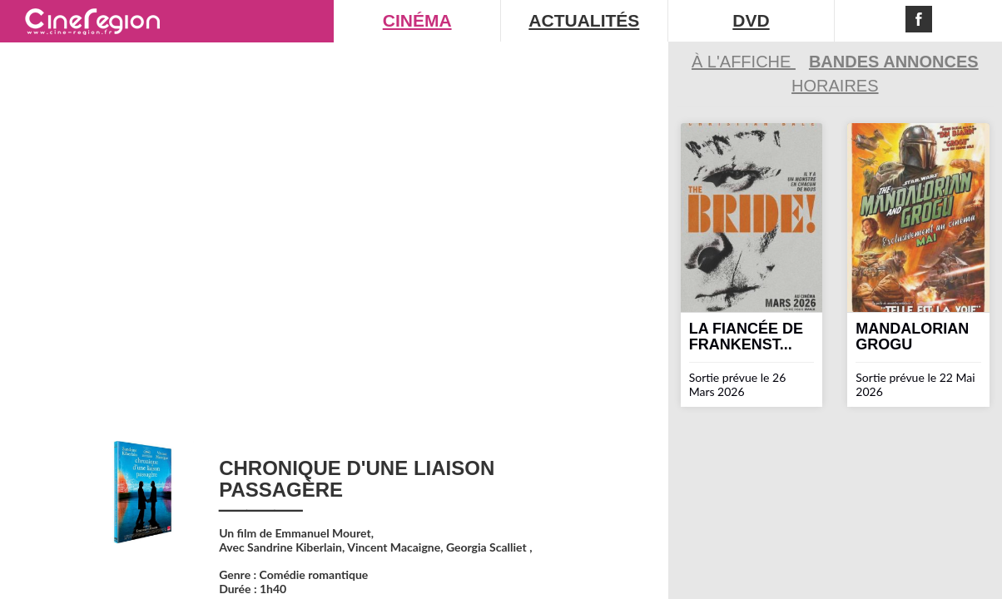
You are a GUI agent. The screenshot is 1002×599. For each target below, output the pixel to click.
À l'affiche (744, 61)
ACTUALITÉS (583, 20)
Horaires (834, 86)
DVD (750, 20)
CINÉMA (417, 20)
